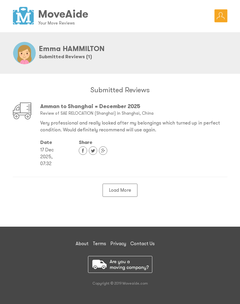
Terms (99, 243)
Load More (120, 190)
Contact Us (142, 243)
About (82, 243)
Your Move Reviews (56, 23)
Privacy (118, 243)
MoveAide (63, 14)
